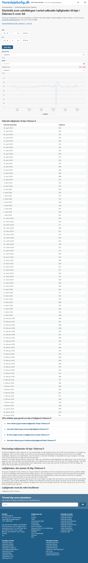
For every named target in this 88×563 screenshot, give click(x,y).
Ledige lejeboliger (66, 528)
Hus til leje (49, 551)
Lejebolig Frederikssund (68, 524)
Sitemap (34, 535)
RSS (32, 537)
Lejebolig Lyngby (66, 526)
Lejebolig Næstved (52, 542)
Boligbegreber (36, 530)
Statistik (34, 531)
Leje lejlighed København (10, 549)
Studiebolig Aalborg (52, 553)
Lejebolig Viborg (7, 542)
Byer (3, 60)
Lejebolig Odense (51, 547)
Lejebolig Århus (7, 558)
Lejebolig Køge (7, 553)
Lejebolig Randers (8, 551)
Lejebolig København (53, 555)
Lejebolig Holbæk (7, 544)
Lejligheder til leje (7, 556)
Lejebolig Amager (66, 517)
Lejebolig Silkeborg (67, 530)
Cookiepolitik (35, 524)
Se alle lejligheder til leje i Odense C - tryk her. (17, 23)
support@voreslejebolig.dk (11, 20)
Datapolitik (34, 523)
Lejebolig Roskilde (8, 546)
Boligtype (5, 51)
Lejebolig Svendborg (9, 547)
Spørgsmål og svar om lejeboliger (42, 528)
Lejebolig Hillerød (51, 544)
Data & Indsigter (36, 526)
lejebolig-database (56, 2)
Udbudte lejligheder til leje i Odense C (26, 7)
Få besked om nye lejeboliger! (78, 2)
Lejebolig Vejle (65, 531)
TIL (3, 37)
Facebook (3, 535)
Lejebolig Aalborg (51, 546)
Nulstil (3, 57)
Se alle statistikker (7, 7)
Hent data (7, 47)
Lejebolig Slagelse (67, 523)
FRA (3, 30)
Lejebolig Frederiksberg (68, 521)
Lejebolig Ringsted (67, 516)
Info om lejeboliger (37, 533)
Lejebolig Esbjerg (66, 519)
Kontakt (33, 517)
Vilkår (33, 519)
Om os (33, 516)
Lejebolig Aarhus (7, 555)
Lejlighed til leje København (55, 549)
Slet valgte (82, 67)
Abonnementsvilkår (37, 521)
